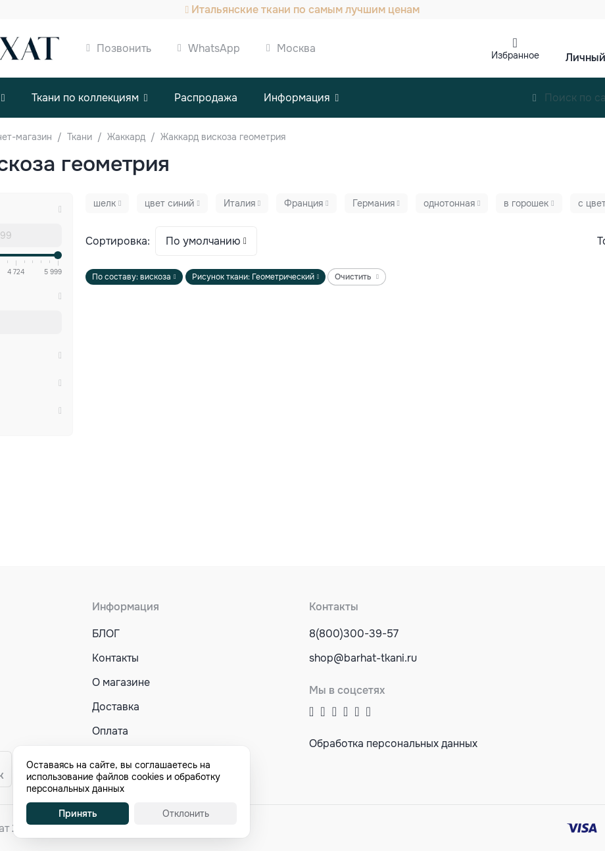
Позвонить (124, 48)
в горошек (526, 203)
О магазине (121, 682)
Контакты (115, 658)
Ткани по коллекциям (85, 98)
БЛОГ (106, 634)
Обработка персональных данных (393, 743)
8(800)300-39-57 (354, 634)
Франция (303, 203)
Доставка (115, 707)
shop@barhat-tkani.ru (363, 658)
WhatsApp (214, 48)
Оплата (110, 731)
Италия (239, 203)
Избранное (515, 55)
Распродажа (205, 98)
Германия (373, 203)
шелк (104, 203)
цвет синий (169, 203)
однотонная (449, 203)
